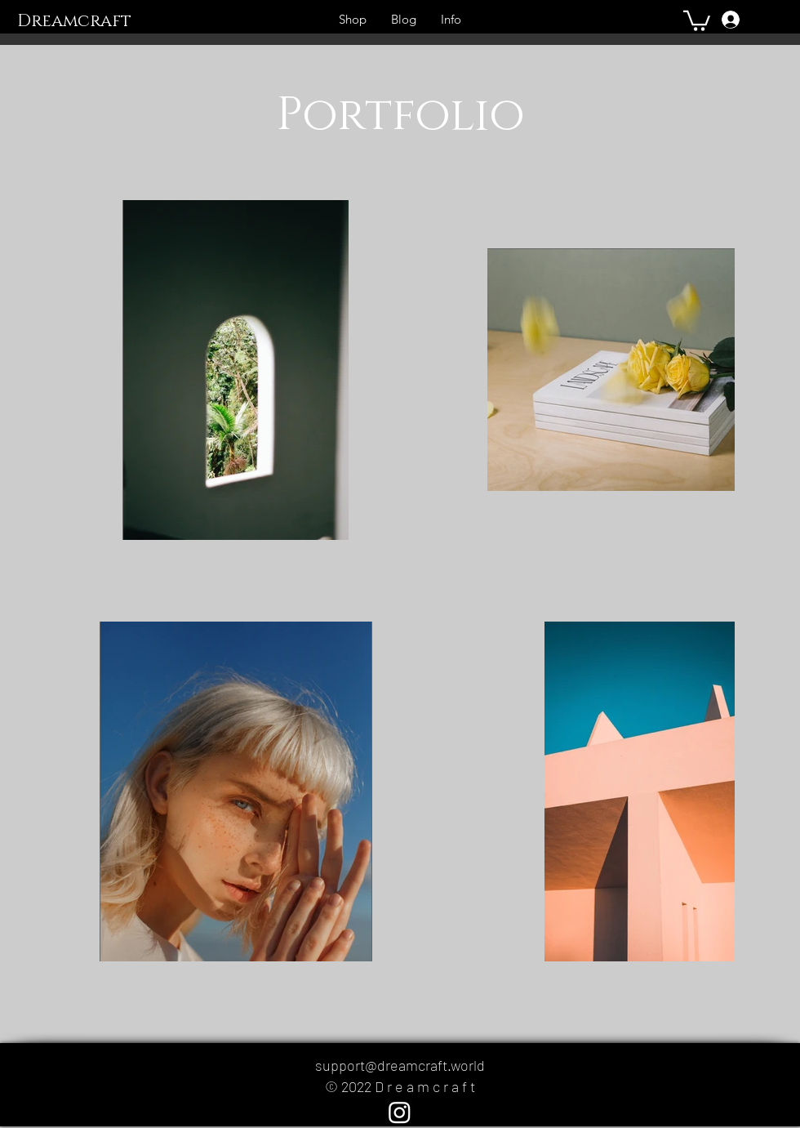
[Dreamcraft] (88, 22)
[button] (696, 19)
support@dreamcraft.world (400, 1065)
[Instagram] (399, 1112)
